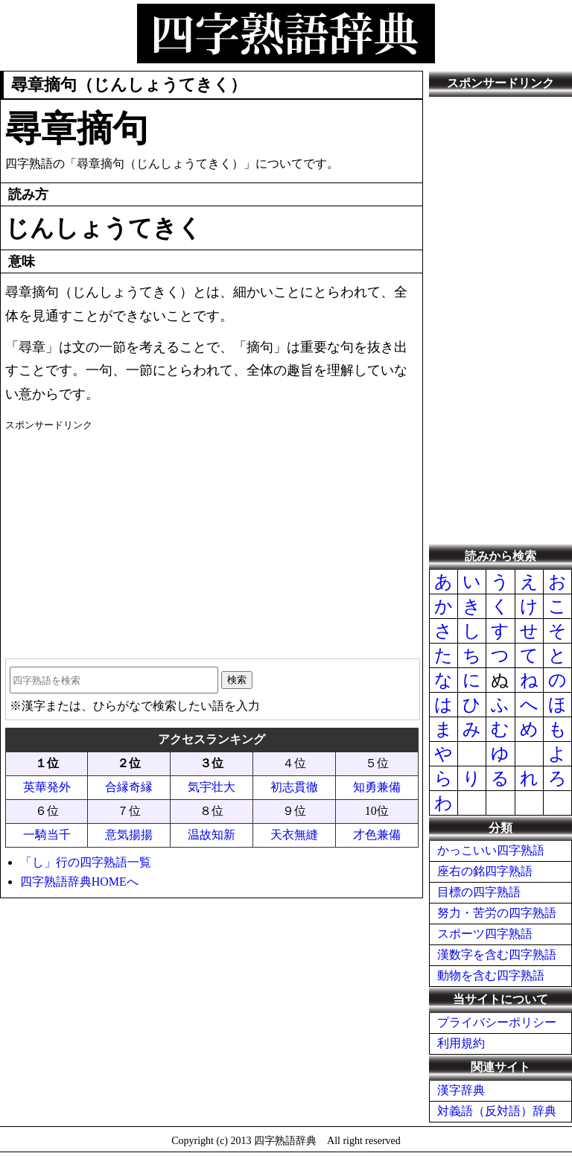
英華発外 (47, 787)
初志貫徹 (294, 787)
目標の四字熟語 (479, 892)
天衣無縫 (294, 834)
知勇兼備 (377, 787)
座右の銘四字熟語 (485, 871)
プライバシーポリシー (496, 1022)
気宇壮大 (211, 787)
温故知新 (211, 834)
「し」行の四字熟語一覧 (85, 862)
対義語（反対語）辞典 (496, 1111)
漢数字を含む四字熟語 (496, 954)
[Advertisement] (212, 539)
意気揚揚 (129, 834)
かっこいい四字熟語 (490, 850)
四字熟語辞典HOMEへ (79, 881)
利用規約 (461, 1043)
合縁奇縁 (129, 787)
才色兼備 (377, 834)
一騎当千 (47, 834)
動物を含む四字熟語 (490, 975)
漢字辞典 (461, 1090)
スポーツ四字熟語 (485, 933)
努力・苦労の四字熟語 (496, 912)
